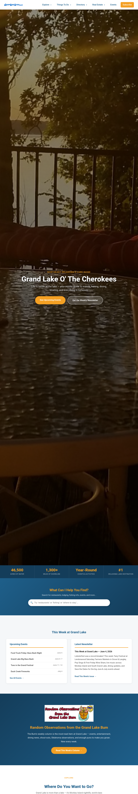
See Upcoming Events (50, 300)
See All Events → (17, 678)
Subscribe (127, 4)
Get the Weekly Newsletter (85, 300)
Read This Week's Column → (69, 750)
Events (113, 4)
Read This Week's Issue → (85, 676)
